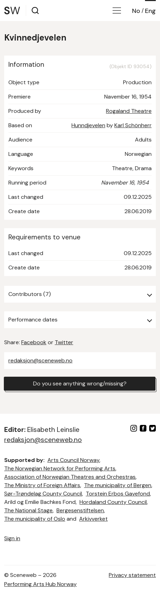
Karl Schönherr (133, 125)
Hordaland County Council (113, 502)
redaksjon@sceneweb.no (40, 360)
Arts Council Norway (73, 460)
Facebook (33, 342)
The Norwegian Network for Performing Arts (59, 468)
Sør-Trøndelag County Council (43, 493)
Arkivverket (93, 518)
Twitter (64, 342)
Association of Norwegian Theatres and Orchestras (70, 476)
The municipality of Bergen (117, 485)
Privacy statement (132, 575)
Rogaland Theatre (129, 111)
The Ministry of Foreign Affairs (42, 485)
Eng (150, 11)
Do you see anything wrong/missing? (80, 383)
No (136, 11)
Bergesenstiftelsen (80, 510)
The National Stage (28, 510)
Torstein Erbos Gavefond (118, 493)
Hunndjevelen (88, 125)
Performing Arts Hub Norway (40, 584)
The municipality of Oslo (34, 518)
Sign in (12, 538)
